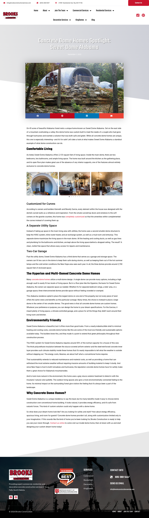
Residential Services (105, 10)
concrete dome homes (41, 279)
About (46, 10)
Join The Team (61, 10)
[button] (37, 115)
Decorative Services (62, 20)
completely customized (74, 217)
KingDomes (81, 20)
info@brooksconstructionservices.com (122, 489)
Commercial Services (82, 10)
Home (36, 10)
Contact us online (57, 423)
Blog (93, 20)
